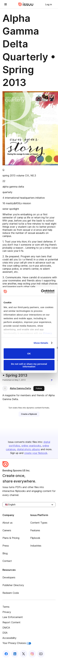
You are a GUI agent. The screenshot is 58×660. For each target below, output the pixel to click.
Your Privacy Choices (16, 643)
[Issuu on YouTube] (41, 654)
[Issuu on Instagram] (32, 654)
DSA (4, 632)
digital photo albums (28, 449)
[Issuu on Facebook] (6, 654)
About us (7, 522)
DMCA (6, 627)
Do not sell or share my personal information (29, 365)
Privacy (6, 612)
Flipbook (35, 537)
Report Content (11, 622)
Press (5, 545)
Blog (5, 553)
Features (35, 530)
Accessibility (9, 637)
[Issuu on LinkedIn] (15, 654)
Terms (5, 606)
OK (29, 353)
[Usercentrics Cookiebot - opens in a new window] (41, 292)
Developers (8, 577)
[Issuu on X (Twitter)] (23, 654)
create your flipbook (35, 453)
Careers (6, 530)
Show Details (41, 343)
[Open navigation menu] (5, 4)
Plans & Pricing (10, 537)
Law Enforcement (12, 617)
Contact (7, 560)
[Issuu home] (25, 4)
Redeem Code (10, 592)
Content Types (38, 522)
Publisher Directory (13, 585)
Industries (35, 545)
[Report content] (52, 380)
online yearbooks (31, 445)
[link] (48, 4)
